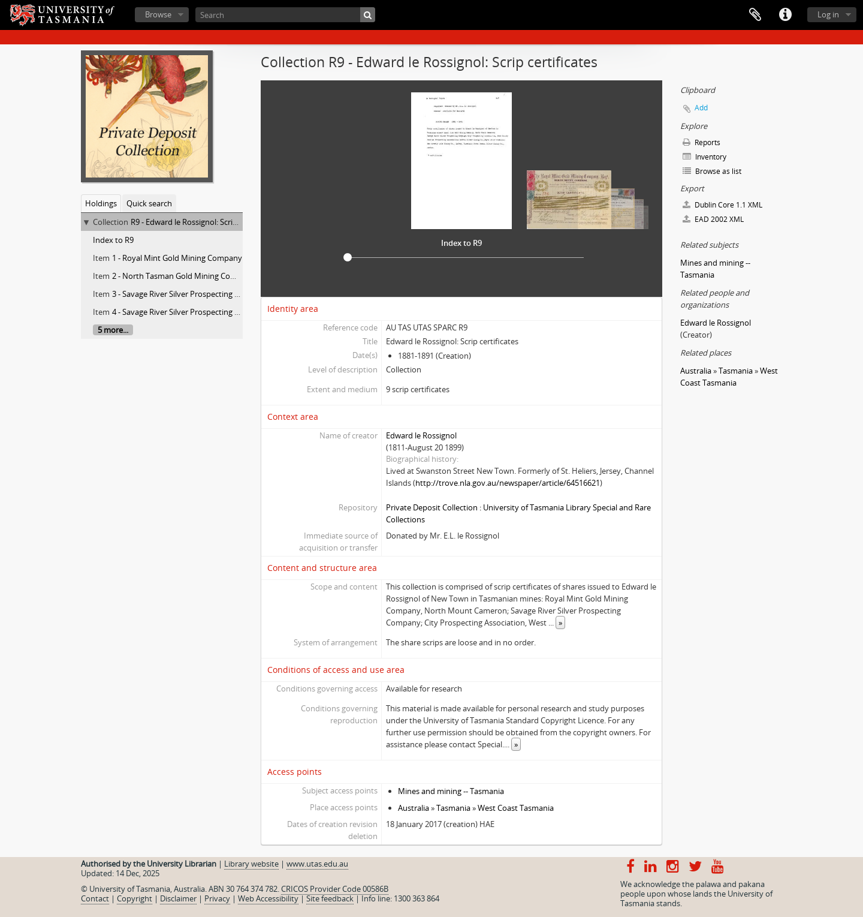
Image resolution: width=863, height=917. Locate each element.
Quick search (149, 203)
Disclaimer (178, 898)
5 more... (113, 329)
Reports (701, 142)
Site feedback (330, 898)
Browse (158, 14)
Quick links (785, 15)
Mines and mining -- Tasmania (451, 791)
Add (701, 108)
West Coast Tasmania (516, 807)
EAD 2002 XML (713, 219)
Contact (95, 898)
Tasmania (453, 807)
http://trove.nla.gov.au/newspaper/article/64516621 (507, 482)
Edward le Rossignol (421, 435)
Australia (413, 807)
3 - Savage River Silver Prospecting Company (190, 293)
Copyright (134, 898)
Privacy (217, 898)
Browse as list (712, 171)
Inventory (704, 157)
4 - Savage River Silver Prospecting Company (190, 311)
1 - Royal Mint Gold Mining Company (177, 257)
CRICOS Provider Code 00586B (334, 888)
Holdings (101, 203)
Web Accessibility (268, 898)
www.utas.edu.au (317, 863)
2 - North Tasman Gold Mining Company (183, 275)
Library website (251, 863)
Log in (828, 14)
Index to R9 (113, 239)
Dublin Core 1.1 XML (722, 205)
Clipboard (755, 15)
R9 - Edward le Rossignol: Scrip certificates (204, 222)
